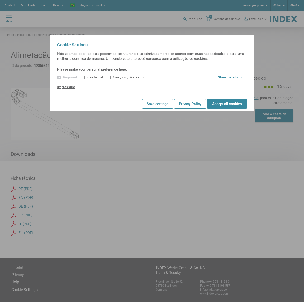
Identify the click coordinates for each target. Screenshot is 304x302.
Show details (230, 77)
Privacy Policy (190, 104)
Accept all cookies (227, 104)
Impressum (66, 87)
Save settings (157, 104)
